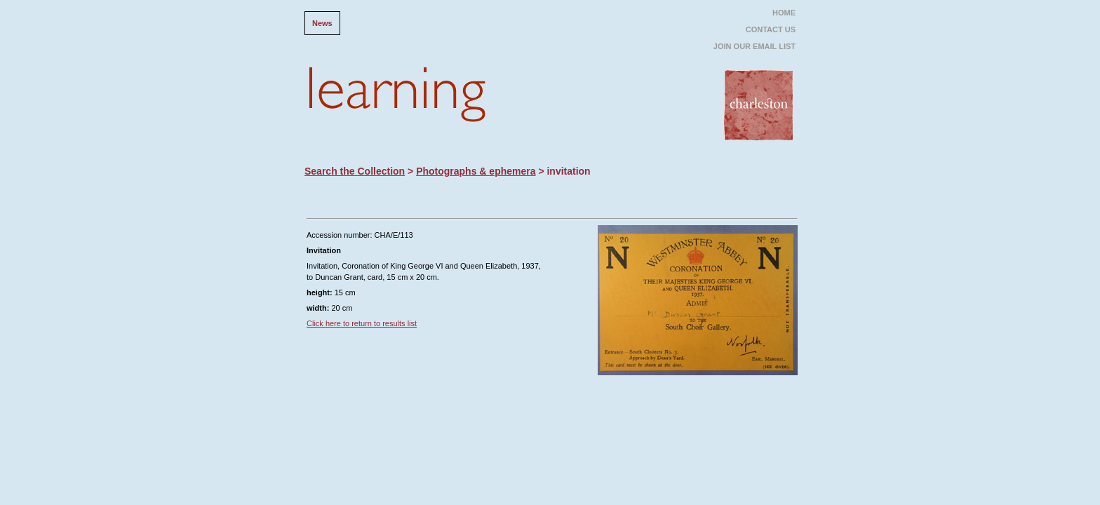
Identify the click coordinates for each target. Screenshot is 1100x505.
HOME (784, 12)
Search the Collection (354, 171)
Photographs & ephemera (475, 171)
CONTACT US (771, 29)
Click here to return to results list (362, 323)
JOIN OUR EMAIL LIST (754, 46)
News (322, 23)
